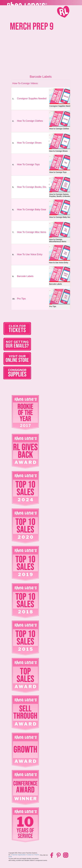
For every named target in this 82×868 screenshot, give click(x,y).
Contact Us (30, 854)
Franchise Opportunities (19, 854)
